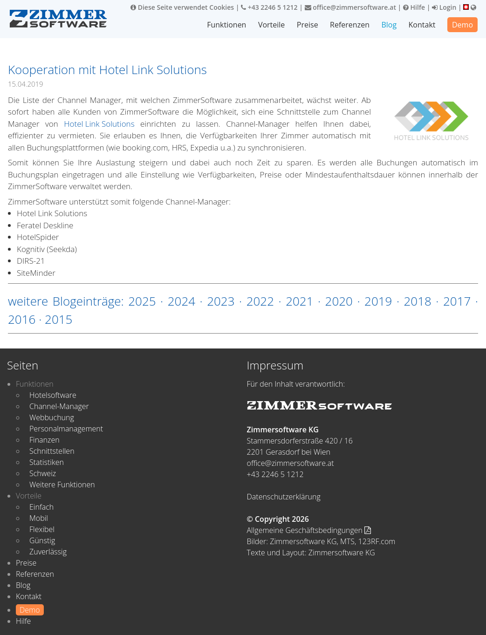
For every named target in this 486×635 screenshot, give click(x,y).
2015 (58, 319)
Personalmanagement (66, 428)
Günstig (42, 540)
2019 (378, 301)
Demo (462, 25)
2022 (260, 301)
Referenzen (350, 25)
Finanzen (44, 440)
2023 (220, 301)
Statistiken (46, 462)
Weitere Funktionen (62, 484)
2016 (21, 319)
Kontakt (422, 25)
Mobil (38, 518)
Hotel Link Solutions (99, 123)
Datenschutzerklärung (284, 497)
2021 (299, 301)
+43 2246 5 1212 (269, 7)
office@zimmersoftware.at (350, 7)
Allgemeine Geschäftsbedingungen (309, 530)
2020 (339, 301)
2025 (142, 301)
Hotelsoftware (52, 395)
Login (444, 7)
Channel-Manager (59, 406)
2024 (181, 301)
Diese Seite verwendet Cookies (182, 7)
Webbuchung (51, 417)
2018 (417, 301)
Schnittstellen (52, 451)
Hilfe (414, 7)
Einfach (41, 507)
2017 (457, 301)
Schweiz (42, 473)
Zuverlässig (48, 551)
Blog (389, 25)
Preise (307, 25)
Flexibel (42, 529)
